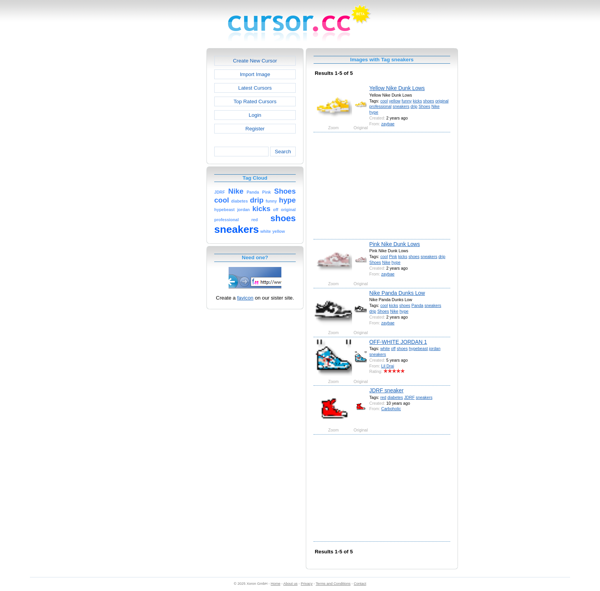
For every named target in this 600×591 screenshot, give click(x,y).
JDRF (409, 397)
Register (254, 129)
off (393, 348)
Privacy (306, 584)
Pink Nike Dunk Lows (394, 244)
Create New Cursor (255, 61)
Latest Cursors (255, 88)
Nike (435, 106)
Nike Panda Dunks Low (397, 293)
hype (373, 112)
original (441, 101)
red (383, 397)
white (385, 348)
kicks (417, 101)
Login (255, 115)
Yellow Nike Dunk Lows (397, 88)
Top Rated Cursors (255, 101)
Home (276, 584)
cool (384, 101)
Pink (393, 256)
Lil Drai (387, 366)
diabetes (395, 397)
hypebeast (418, 348)
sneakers (401, 106)
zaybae (387, 123)
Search (283, 151)
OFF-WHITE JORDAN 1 (398, 342)
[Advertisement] (173, 164)
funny (407, 101)
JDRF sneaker (386, 390)
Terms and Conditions (333, 584)
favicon (245, 298)
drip (414, 106)
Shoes (424, 106)
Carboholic (391, 408)
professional (380, 106)
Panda (417, 305)
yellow (394, 101)
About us (290, 584)
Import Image (255, 74)
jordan (434, 348)
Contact (360, 584)
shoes (428, 101)
